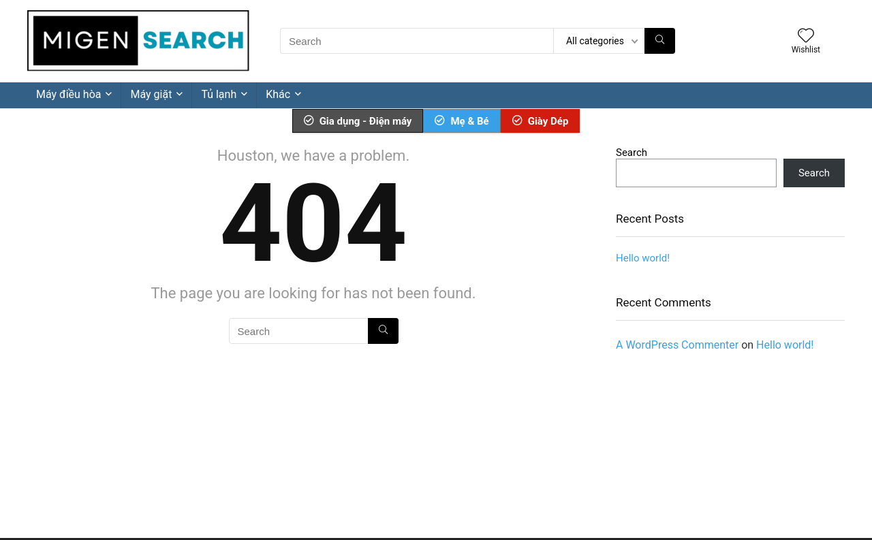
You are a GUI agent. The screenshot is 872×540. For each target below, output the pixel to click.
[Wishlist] (806, 36)
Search (631, 152)
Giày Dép (540, 121)
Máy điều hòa (68, 94)
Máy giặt (151, 94)
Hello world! (643, 258)
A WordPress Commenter (677, 344)
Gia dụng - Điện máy (358, 121)
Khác (278, 94)
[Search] (659, 41)
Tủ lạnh (218, 94)
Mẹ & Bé (461, 121)
